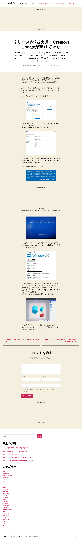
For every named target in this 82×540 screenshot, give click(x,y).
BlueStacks (6, 473)
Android (5, 471)
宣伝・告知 (6, 515)
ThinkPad (5, 497)
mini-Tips (5, 489)
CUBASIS (5, 477)
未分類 (4, 517)
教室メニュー (48, 3)
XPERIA (5, 507)
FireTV (4, 481)
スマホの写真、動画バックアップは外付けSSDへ (16, 448)
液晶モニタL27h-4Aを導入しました (12, 454)
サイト (23, 383)
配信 (4, 523)
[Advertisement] (41, 19)
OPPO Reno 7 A (7, 493)
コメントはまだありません (52, 65)
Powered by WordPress (31, 536)
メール (44, 376)
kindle (4, 487)
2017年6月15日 (39, 65)
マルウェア (6, 513)
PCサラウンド (6, 495)
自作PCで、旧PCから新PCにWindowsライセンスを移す (18, 460)
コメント (24, 363)
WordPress (6, 505)
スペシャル (6, 511)
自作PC (5, 521)
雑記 (4, 525)
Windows (41, 36)
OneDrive (5, 491)
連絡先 (70, 3)
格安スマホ (6, 519)
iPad (4, 485)
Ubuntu (5, 499)
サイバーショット (7, 509)
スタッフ (65, 3)
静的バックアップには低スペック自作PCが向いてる (17, 457)
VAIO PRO (5, 501)
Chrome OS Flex (7, 475)
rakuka (29, 65)
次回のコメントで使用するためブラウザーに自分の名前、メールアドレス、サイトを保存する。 (42, 390)
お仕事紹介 (58, 3)
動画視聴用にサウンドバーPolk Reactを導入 (15, 451)
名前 (23, 376)
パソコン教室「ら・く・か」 (13, 3)
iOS (4, 483)
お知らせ (41, 3)
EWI (4, 479)
